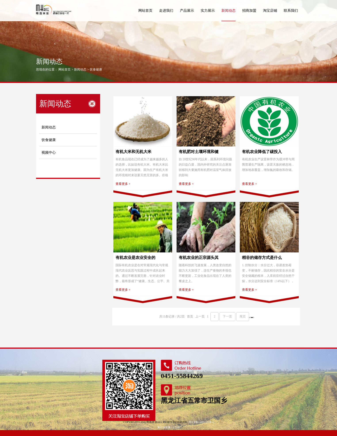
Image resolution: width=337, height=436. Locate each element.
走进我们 (166, 10)
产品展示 (187, 10)
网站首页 (145, 10)
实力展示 (208, 10)
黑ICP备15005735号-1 (201, 428)
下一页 (227, 322)
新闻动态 (228, 10)
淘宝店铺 (270, 10)
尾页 (243, 322)
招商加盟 (249, 10)
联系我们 (291, 10)
